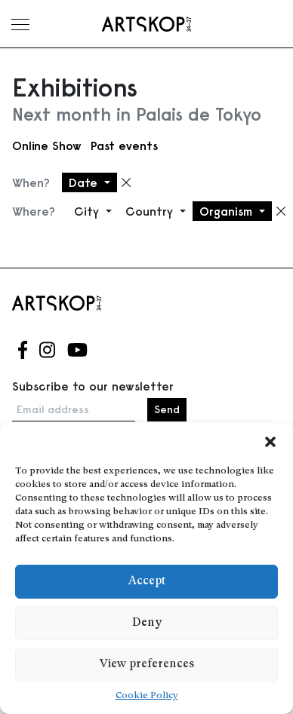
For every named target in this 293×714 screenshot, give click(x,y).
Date (85, 182)
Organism (227, 211)
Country (151, 211)
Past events (124, 145)
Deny (147, 623)
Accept (146, 581)
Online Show (47, 145)
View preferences (147, 664)
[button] (270, 441)
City (88, 211)
